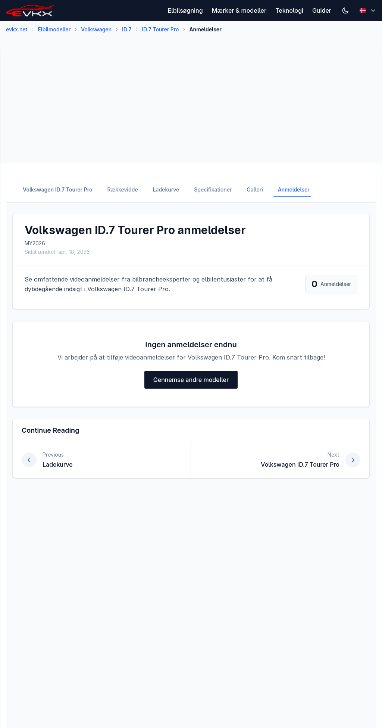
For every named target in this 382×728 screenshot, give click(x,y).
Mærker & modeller (239, 10)
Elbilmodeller (54, 29)
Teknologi (289, 10)
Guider (321, 10)
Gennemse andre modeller (191, 379)
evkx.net (16, 29)
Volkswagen (96, 29)
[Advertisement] (191, 105)
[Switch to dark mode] (345, 10)
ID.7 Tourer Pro (160, 29)
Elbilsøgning (185, 10)
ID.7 (126, 29)
